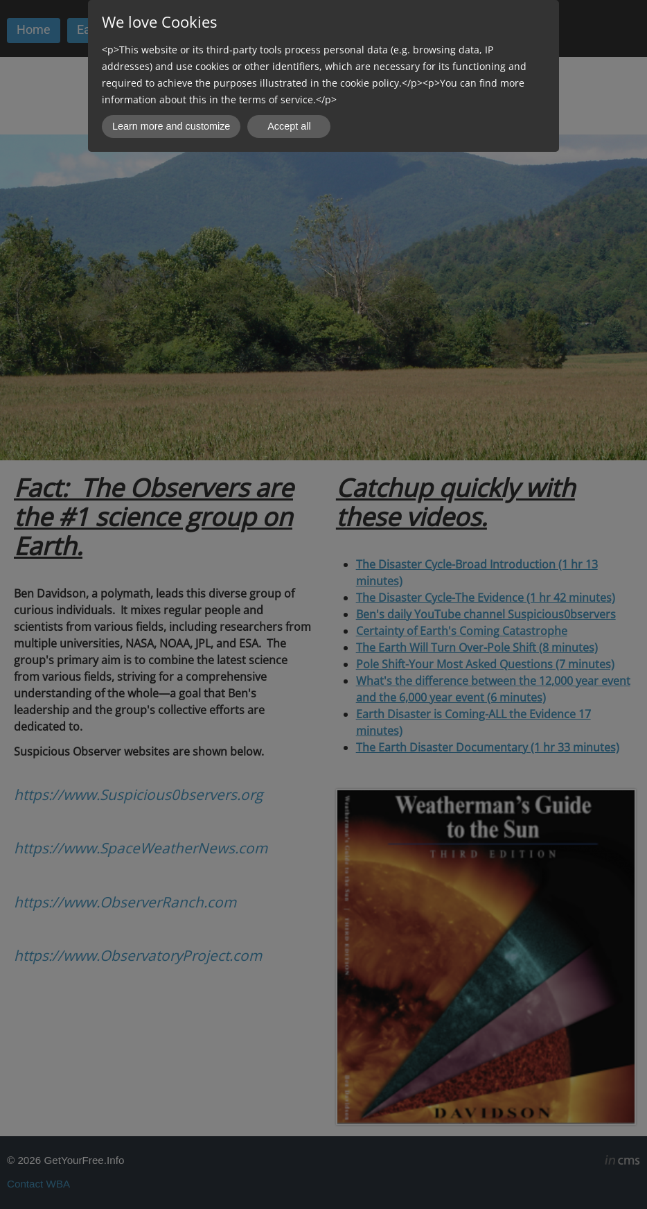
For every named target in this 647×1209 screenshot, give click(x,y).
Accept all (288, 126)
